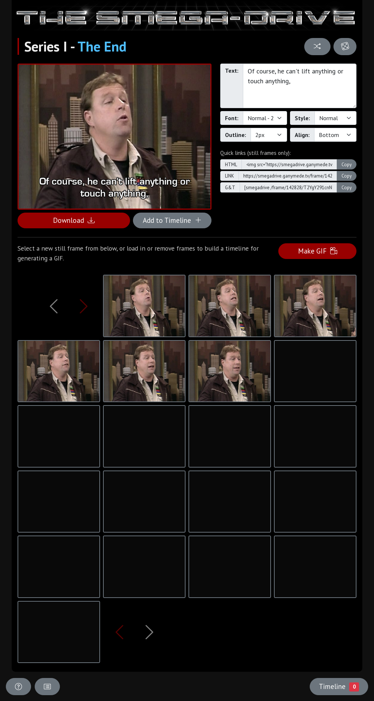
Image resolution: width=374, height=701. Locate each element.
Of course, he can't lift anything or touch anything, (299, 86)
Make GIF (317, 250)
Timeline (339, 686)
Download (74, 220)
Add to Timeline (172, 220)
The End (101, 46)
